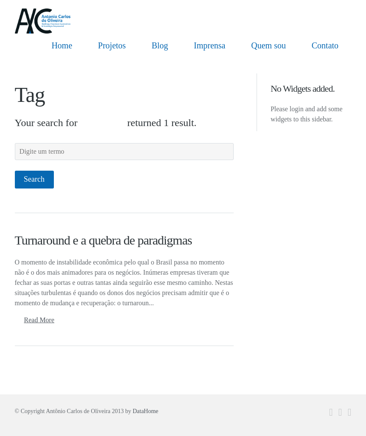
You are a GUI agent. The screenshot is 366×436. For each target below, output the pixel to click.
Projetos (112, 45)
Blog (159, 45)
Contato (325, 45)
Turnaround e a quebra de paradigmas (103, 240)
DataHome (146, 411)
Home (61, 45)
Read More (39, 319)
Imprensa (209, 45)
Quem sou (268, 45)
